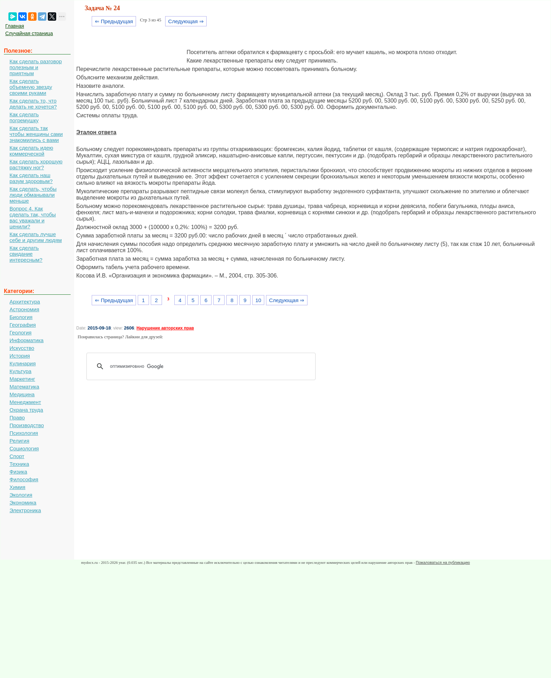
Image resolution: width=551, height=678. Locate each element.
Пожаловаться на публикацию (443, 562)
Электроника (25, 510)
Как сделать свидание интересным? (26, 254)
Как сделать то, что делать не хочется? (33, 104)
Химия (17, 487)
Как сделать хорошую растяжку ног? (36, 164)
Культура (20, 371)
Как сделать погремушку (24, 117)
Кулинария (22, 363)
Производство (26, 425)
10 (258, 300)
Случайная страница (29, 33)
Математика (24, 387)
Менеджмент (25, 402)
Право (17, 418)
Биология (20, 317)
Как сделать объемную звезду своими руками (30, 87)
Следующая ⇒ (186, 21)
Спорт (16, 456)
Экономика (22, 503)
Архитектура (24, 302)
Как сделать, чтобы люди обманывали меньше (33, 195)
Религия (19, 441)
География (22, 325)
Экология (20, 495)
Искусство (21, 348)
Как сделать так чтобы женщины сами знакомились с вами (36, 134)
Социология (24, 448)
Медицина (21, 394)
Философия (23, 479)
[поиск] (203, 366)
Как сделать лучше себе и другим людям (35, 237)
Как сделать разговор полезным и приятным (35, 67)
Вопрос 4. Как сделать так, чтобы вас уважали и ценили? (32, 217)
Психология (23, 433)
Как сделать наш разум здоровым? (31, 178)
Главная (14, 26)
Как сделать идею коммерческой (31, 151)
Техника (19, 464)
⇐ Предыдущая (114, 21)
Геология (20, 332)
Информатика (26, 340)
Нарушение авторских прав (165, 328)
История (19, 356)
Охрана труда (26, 410)
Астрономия (24, 309)
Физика (18, 472)
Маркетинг (22, 379)
